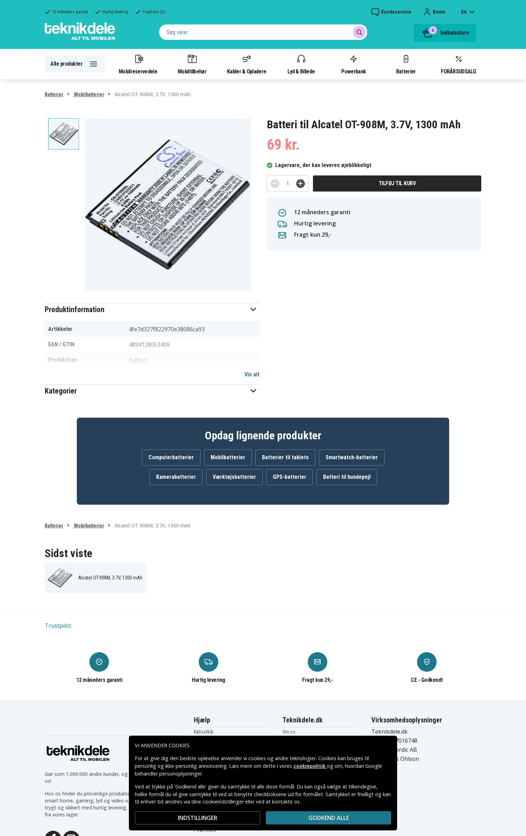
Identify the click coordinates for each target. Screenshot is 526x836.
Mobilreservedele (138, 63)
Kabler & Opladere (246, 63)
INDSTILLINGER (197, 818)
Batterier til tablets (285, 457)
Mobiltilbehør (192, 63)
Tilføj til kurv (397, 183)
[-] (275, 183)
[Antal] (287, 183)
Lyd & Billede (301, 63)
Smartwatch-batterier (352, 457)
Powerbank (353, 63)
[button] (152, 309)
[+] (300, 183)
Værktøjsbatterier (234, 477)
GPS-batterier (289, 477)
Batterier (406, 63)
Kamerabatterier (176, 477)
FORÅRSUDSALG (458, 63)
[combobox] (263, 32)
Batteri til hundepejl (347, 477)
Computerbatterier (171, 457)
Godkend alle (328, 818)
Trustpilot (58, 625)
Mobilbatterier (88, 94)
